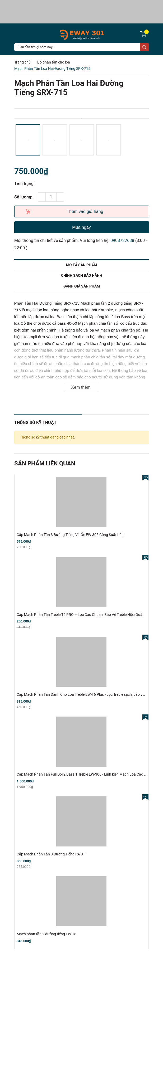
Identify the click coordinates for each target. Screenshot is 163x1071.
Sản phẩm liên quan (44, 463)
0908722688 (122, 240)
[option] (81, 118)
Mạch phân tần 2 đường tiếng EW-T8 (46, 934)
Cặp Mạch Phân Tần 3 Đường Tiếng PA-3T (51, 854)
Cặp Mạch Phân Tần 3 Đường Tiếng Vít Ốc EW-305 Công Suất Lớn (70, 535)
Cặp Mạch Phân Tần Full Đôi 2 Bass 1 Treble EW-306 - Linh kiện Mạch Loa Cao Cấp (84, 774)
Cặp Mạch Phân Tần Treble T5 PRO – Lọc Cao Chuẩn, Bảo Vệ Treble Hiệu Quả (79, 614)
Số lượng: (23, 196)
